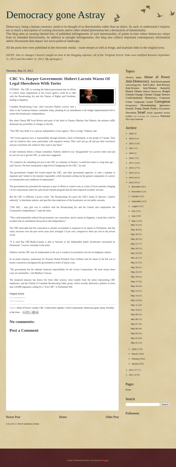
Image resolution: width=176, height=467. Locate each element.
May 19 (134, 272)
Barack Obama (134, 91)
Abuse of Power (23, 308)
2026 (131, 133)
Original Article (17, 293)
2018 (131, 158)
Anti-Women (150, 88)
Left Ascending (139, 116)
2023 (131, 143)
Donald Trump (133, 108)
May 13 (134, 300)
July (134, 211)
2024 (131, 138)
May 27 (134, 244)
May (134, 221)
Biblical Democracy (152, 91)
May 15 (134, 291)
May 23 (134, 253)
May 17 (134, 281)
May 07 (134, 324)
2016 (131, 168)
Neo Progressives (152, 116)
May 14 (134, 295)
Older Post (112, 417)
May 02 (134, 338)
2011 (131, 375)
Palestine (165, 115)
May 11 (134, 305)
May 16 (134, 286)
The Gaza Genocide (134, 119)
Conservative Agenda (54, 308)
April (134, 349)
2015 (131, 173)
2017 (131, 163)
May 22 (134, 258)
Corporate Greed (143, 101)
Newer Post (13, 417)
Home (63, 417)
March (135, 354)
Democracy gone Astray (55, 14)
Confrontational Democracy (141, 97)
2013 (131, 182)
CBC (41, 308)
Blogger (105, 460)
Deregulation (131, 105)
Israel (141, 112)
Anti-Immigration (133, 85)
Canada (35, 308)
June (134, 216)
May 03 (134, 333)
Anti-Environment (160, 81)
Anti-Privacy (163, 84)
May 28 (134, 239)
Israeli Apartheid (154, 113)
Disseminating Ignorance (155, 105)
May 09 (134, 314)
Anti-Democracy (137, 81)
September (136, 201)
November (136, 191)
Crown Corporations (74, 308)
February (136, 359)
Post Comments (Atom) (28, 424)
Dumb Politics (150, 108)
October (135, 196)
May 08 (134, 319)
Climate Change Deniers (157, 94)
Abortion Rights (134, 77)
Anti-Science (132, 88)
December (136, 186)
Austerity (165, 88)
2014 (131, 177)
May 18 (134, 277)
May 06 (134, 328)
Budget (166, 91)
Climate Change (134, 94)
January (135, 364)
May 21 (134, 262)
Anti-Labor (149, 84)
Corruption (162, 101)
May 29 (134, 234)
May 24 (134, 248)
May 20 (134, 267)
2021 (131, 148)
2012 (131, 370)
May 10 (134, 310)
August (135, 206)
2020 (131, 153)
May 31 (134, 225)
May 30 (134, 229)
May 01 (134, 343)
